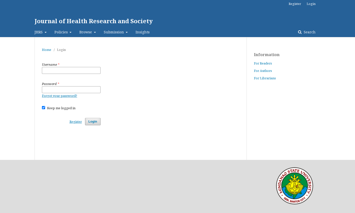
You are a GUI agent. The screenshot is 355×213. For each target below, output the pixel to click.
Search (309, 32)
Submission (114, 32)
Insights (143, 32)
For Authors (263, 70)
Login (311, 3)
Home (46, 49)
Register (295, 3)
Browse (86, 32)
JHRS (39, 32)
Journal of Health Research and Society (94, 21)
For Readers (263, 63)
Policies (61, 32)
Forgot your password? (59, 95)
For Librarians (265, 78)
